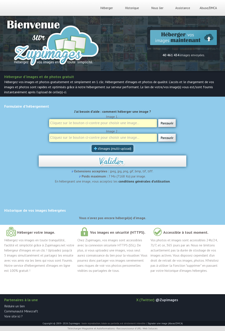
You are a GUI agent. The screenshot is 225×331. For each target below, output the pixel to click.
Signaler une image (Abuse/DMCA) (165, 323)
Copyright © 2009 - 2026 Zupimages (61, 323)
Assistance (182, 8)
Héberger (106, 8)
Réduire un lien (14, 306)
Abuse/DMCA (208, 8)
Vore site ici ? (13, 316)
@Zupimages (167, 299)
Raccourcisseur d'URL (129, 328)
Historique (132, 8)
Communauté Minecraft (21, 311)
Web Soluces (150, 328)
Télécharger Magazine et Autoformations (91, 328)
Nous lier (157, 8)
